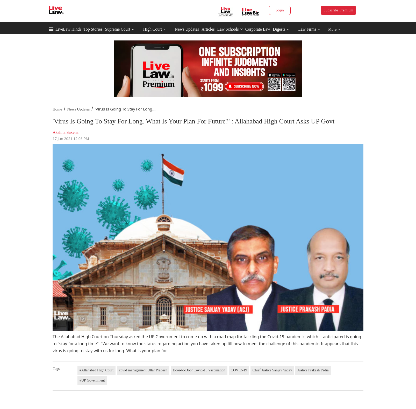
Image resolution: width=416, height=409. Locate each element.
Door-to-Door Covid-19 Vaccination (199, 370)
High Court (152, 29)
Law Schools (230, 29)
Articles (208, 29)
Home (57, 109)
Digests (279, 29)
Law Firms (309, 29)
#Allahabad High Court (96, 370)
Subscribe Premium (338, 10)
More (334, 29)
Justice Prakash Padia (313, 370)
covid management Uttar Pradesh (143, 370)
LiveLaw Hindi (68, 29)
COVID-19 (239, 370)
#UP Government (92, 380)
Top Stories (92, 29)
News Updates (187, 29)
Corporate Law (257, 29)
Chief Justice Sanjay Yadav (272, 370)
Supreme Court (117, 29)
